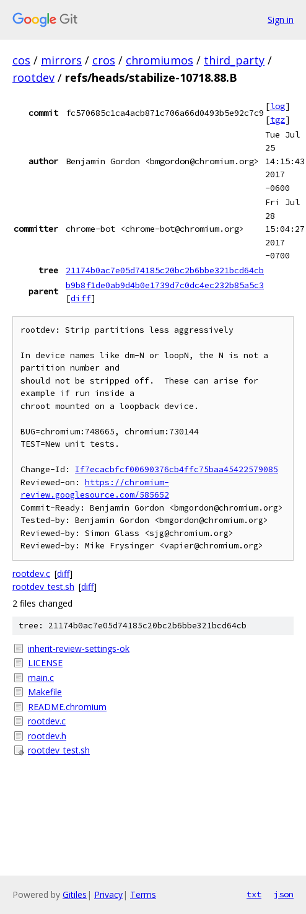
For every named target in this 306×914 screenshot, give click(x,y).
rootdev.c (31, 573)
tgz (277, 119)
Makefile (45, 692)
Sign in (281, 19)
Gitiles (75, 894)
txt (254, 894)
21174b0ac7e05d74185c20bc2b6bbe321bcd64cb (165, 270)
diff (80, 298)
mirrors (61, 60)
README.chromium (67, 707)
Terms (143, 894)
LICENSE (45, 663)
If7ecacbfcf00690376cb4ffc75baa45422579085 (176, 469)
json (284, 894)
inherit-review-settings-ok (78, 648)
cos (21, 60)
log (277, 106)
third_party (234, 60)
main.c (41, 677)
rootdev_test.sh (43, 586)
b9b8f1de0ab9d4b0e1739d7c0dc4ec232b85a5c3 (165, 285)
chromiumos (159, 60)
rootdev (33, 77)
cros (103, 60)
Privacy (108, 894)
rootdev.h (47, 736)
